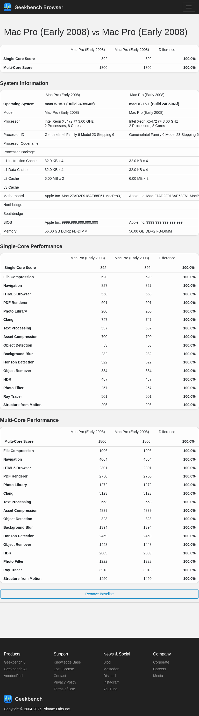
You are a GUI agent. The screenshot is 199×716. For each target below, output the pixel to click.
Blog (107, 662)
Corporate (161, 662)
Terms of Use (64, 689)
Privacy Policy (65, 682)
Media (158, 676)
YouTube (110, 689)
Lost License (64, 669)
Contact (60, 676)
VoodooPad (13, 676)
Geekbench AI (15, 669)
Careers (159, 669)
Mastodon (111, 669)
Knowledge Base (67, 662)
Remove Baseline (99, 594)
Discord (109, 676)
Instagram (111, 682)
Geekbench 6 (14, 662)
